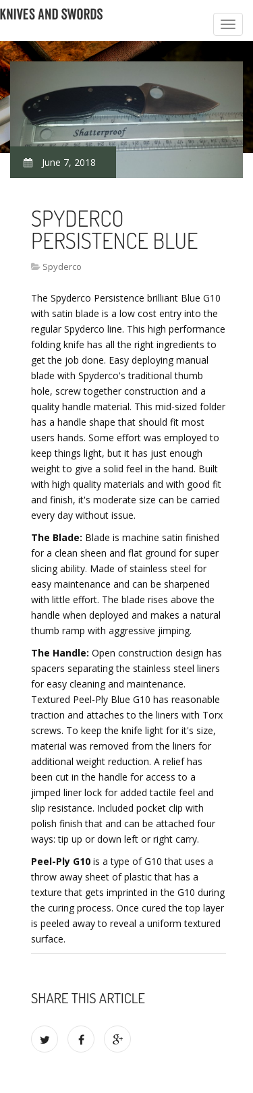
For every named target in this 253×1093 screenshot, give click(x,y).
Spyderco (62, 266)
